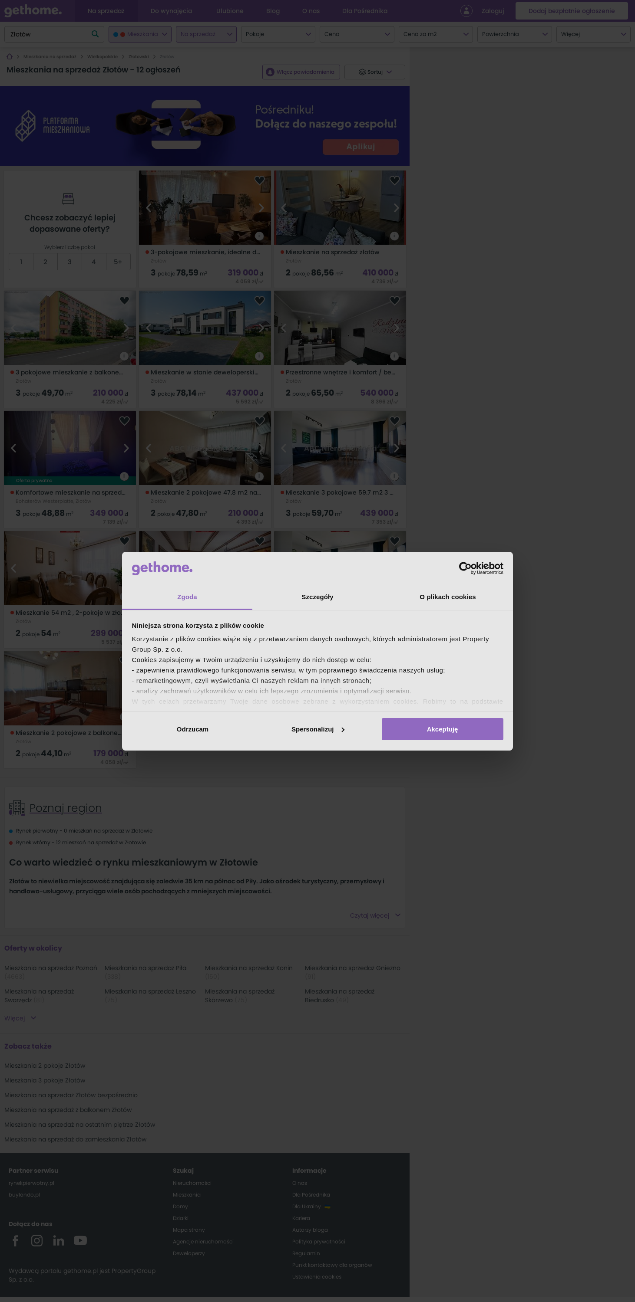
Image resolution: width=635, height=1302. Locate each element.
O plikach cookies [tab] (448, 596)
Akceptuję (442, 729)
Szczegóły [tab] (317, 596)
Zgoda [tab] (187, 596)
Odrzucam (192, 729)
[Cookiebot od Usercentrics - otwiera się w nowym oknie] (465, 568)
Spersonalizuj (317, 729)
